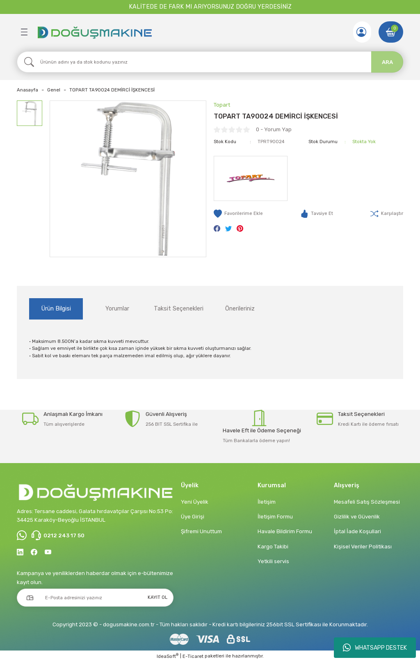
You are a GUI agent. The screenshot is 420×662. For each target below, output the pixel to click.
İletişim (267, 502)
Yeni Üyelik (194, 502)
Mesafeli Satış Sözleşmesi (367, 502)
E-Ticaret (193, 656)
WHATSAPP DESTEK (375, 647)
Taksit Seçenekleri (178, 308)
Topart (222, 105)
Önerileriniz (240, 308)
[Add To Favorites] (238, 214)
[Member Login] (361, 32)
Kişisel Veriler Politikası (363, 546)
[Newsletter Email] (95, 598)
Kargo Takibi (273, 546)
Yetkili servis (273, 561)
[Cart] (391, 32)
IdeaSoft (167, 656)
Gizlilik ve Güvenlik (357, 517)
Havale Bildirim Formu (285, 531)
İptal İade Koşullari (357, 531)
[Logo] (94, 32)
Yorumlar (117, 308)
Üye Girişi (192, 517)
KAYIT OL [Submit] (157, 597)
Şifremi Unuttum (201, 531)
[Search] (210, 62)
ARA (387, 62)
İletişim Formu (275, 517)
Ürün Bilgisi (56, 308)
